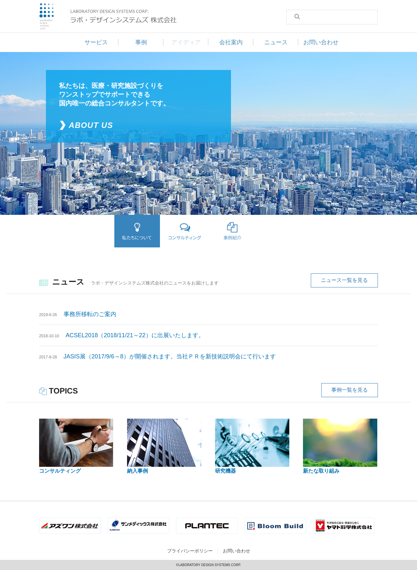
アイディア (186, 42)
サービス (96, 42)
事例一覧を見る (349, 390)
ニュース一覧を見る (344, 280)
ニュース (276, 42)
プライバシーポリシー (190, 550)
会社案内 (231, 42)
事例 (141, 42)
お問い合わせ (320, 42)
